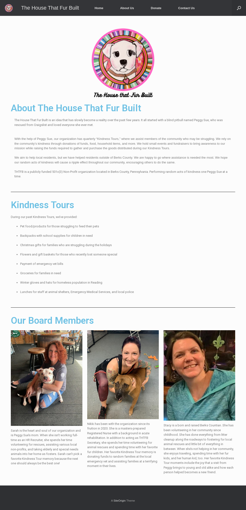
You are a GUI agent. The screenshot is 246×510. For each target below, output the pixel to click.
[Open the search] (239, 8)
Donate (156, 8)
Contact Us (186, 8)
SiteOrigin (119, 500)
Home (99, 8)
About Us (127, 8)
